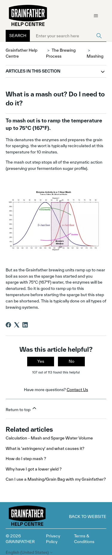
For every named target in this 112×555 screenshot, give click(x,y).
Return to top (21, 408)
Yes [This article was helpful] (40, 361)
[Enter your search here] (68, 36)
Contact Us (77, 389)
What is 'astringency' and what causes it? (45, 448)
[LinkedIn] (25, 325)
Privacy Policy (53, 539)
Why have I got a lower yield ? (34, 469)
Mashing (95, 56)
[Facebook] (8, 325)
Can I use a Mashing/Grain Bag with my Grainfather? (56, 479)
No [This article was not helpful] (71, 361)
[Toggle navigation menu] (95, 16)
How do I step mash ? (26, 458)
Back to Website (87, 516)
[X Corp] (16, 325)
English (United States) (29, 552)
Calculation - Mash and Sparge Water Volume (49, 438)
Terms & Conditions (84, 539)
